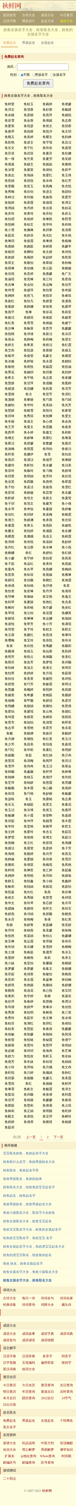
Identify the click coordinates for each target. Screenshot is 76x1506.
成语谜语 (28, 1340)
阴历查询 (28, 1398)
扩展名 (9, 1456)
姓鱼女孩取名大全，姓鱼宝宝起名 (27, 1221)
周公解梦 (28, 1449)
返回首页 (9, 15)
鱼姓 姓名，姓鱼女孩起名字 (23, 1263)
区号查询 (47, 1462)
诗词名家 (66, 1298)
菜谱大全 (9, 1443)
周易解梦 (47, 1449)
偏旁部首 (47, 1362)
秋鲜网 (15, 5)
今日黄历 (66, 15)
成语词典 (66, 1333)
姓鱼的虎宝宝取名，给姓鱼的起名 (27, 1255)
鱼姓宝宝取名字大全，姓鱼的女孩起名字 (32, 1229)
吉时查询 (66, 1391)
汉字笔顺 (9, 1362)
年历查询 (28, 1391)
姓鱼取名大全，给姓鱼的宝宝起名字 (29, 1187)
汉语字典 (9, 21)
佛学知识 (66, 1449)
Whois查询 (47, 1456)
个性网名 (66, 1420)
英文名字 (9, 1427)
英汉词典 (9, 1369)
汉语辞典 (28, 1356)
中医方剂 (47, 1443)
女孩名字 (58, 74)
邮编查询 (28, 1462)
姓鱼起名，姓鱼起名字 (19, 1195)
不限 (25, 74)
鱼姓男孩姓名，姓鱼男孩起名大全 (27, 1204)
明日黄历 (9, 1391)
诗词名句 (47, 1298)
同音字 (66, 1356)
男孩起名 (28, 42)
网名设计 (28, 21)
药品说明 (28, 1443)
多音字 (47, 1356)
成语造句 (9, 1340)
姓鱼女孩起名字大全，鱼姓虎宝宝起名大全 (34, 1246)
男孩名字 (40, 74)
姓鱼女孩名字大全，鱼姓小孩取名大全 (30, 1272)
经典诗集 (9, 1304)
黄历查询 (47, 1385)
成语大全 (47, 15)
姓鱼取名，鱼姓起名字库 (21, 1170)
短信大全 (9, 1449)
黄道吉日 (47, 1391)
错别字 (66, 1362)
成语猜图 (47, 1340)
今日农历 (28, 1385)
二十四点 (9, 1478)
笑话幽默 (66, 1443)
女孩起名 (47, 42)
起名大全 (47, 21)
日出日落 (9, 1404)
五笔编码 (28, 1362)
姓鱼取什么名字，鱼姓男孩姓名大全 (29, 1161)
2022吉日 (47, 1398)
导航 (71, 5)
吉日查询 (66, 1385)
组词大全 (28, 1369)
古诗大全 (28, 15)
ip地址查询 (28, 1456)
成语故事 (28, 1333)
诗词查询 (28, 1304)
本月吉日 (9, 1398)
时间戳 (66, 1456)
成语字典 (47, 1333)
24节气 (66, 1398)
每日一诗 (28, 1298)
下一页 (58, 1137)
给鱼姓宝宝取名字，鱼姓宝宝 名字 (27, 1238)
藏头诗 (66, 1304)
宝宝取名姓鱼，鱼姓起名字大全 (25, 1153)
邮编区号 (9, 1462)
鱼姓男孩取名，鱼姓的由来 (22, 1179)
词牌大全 (47, 1304)
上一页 (31, 1137)
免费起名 (9, 42)
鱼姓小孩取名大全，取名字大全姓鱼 (29, 1212)
